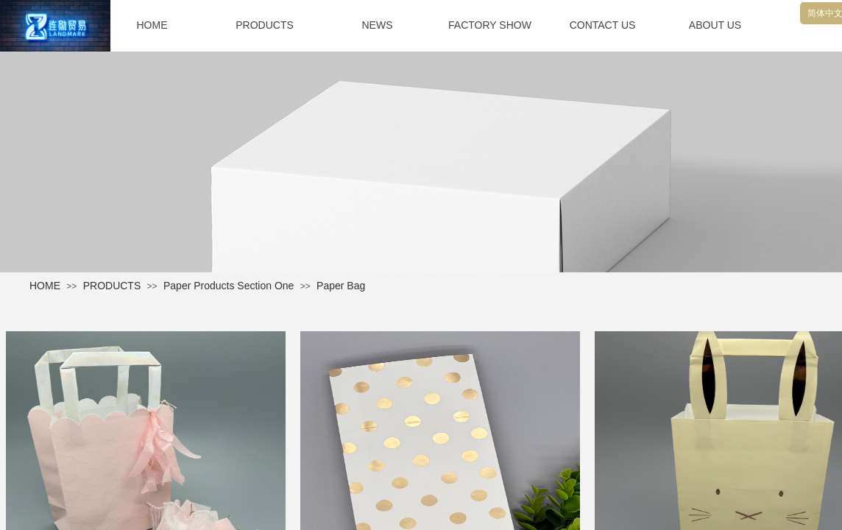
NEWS (377, 25)
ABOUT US (715, 25)
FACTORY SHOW (489, 25)
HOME (44, 286)
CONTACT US (603, 25)
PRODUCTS (112, 286)
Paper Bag (340, 286)
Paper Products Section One (228, 286)
